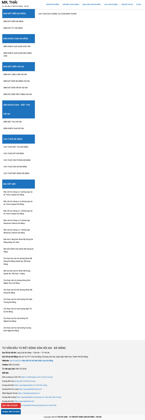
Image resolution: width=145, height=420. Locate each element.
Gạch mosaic (48, 377)
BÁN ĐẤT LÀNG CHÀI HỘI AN (15, 74)
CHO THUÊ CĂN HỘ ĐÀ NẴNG (15, 167)
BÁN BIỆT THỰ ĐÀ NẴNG (71, 4)
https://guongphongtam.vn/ (25, 385)
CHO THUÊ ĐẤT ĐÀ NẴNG (14, 153)
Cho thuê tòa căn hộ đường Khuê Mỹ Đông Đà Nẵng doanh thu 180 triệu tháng (18, 261)
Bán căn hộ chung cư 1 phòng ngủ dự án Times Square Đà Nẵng (18, 212)
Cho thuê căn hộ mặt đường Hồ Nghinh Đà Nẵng (16, 319)
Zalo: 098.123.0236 (9, 405)
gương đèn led (20, 381)
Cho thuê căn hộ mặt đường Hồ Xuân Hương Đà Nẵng (18, 300)
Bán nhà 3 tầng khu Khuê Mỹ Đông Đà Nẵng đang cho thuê (18, 240)
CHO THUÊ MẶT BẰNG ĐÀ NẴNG (16, 173)
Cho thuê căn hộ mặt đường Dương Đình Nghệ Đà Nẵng (17, 329)
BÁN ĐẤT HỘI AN (128, 4)
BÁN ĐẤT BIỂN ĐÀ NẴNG (13, 21)
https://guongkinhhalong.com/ (30, 389)
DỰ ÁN (139, 4)
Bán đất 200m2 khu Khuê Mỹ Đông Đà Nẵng (18, 250)
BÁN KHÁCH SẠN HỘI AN (14, 128)
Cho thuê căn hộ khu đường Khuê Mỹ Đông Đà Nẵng (18, 291)
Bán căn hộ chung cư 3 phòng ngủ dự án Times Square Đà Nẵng (18, 193)
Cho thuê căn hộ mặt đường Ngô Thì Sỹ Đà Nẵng (18, 310)
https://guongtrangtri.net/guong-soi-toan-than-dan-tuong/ (39, 397)
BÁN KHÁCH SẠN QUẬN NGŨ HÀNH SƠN (18, 54)
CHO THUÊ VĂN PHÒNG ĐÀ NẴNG (17, 160)
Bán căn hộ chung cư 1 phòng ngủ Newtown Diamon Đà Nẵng (17, 231)
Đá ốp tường (42, 385)
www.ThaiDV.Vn (16, 361)
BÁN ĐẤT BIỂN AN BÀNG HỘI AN (17, 81)
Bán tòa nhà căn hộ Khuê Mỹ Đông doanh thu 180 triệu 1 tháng (17, 272)
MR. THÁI (9, 2)
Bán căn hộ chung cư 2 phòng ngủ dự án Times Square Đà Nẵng (18, 202)
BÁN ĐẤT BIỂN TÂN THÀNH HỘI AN (18, 94)
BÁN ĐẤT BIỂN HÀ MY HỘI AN (16, 88)
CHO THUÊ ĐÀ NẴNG (111, 4)
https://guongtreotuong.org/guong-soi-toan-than (37, 405)
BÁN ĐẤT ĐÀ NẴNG (53, 4)
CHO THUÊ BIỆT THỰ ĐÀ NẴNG (16, 147)
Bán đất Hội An (28, 361)
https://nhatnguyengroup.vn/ (29, 393)
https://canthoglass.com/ (31, 377)
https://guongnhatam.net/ (24, 401)
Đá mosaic (31, 381)
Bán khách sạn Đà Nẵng (43, 361)
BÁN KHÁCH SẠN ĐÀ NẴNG (92, 4)
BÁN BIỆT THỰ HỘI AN (13, 122)
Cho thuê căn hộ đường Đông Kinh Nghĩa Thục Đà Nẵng (17, 281)
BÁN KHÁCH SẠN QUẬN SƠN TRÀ (17, 46)
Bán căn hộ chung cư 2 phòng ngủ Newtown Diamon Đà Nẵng (17, 221)
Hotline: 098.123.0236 (11, 412)
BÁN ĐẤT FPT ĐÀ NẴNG (13, 28)
